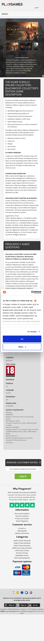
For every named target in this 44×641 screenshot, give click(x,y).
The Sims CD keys (22, 553)
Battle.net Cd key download (22, 548)
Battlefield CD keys (22, 555)
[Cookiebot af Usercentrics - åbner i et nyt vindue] (31, 292)
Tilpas (22, 347)
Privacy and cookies (22, 518)
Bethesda (9, 360)
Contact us (22, 528)
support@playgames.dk (12, 611)
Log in (22, 476)
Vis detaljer (32, 331)
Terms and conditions (22, 513)
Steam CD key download (22, 540)
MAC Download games (22, 558)
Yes (7, 399)
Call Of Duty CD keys (22, 550)
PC (7, 386)
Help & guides (22, 531)
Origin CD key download (22, 543)
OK (22, 339)
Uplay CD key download (22, 545)
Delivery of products (22, 533)
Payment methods (22, 516)
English (8, 393)
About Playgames (22, 521)
